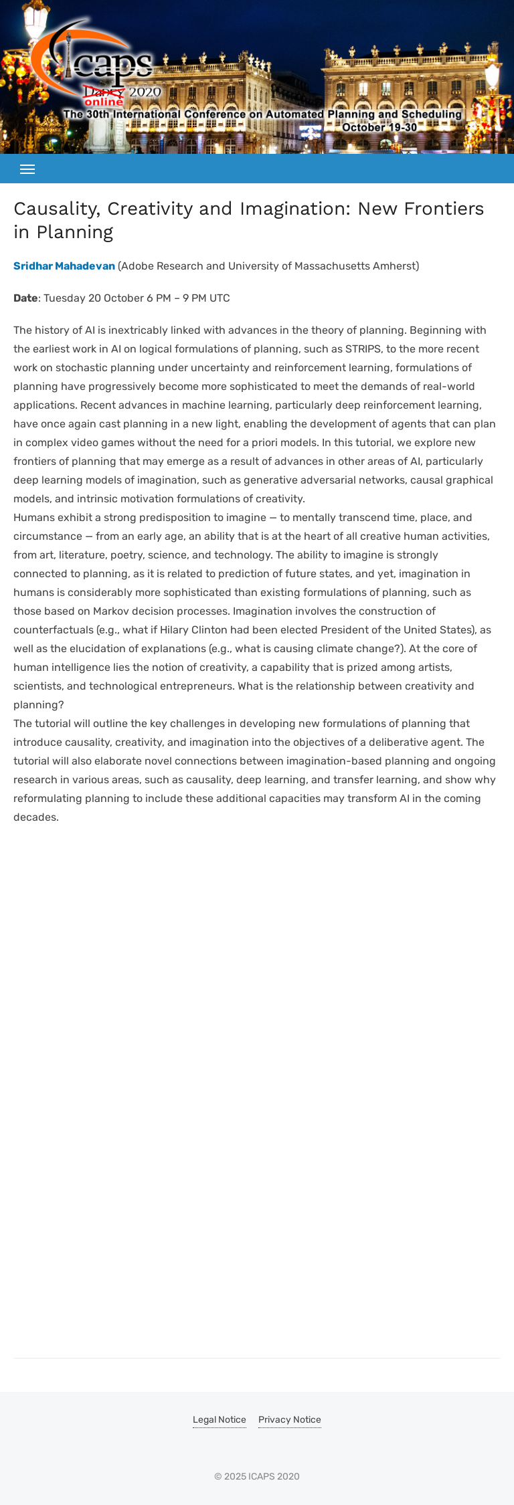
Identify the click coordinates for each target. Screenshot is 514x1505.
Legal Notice (219, 1419)
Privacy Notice (289, 1419)
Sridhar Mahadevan (64, 266)
